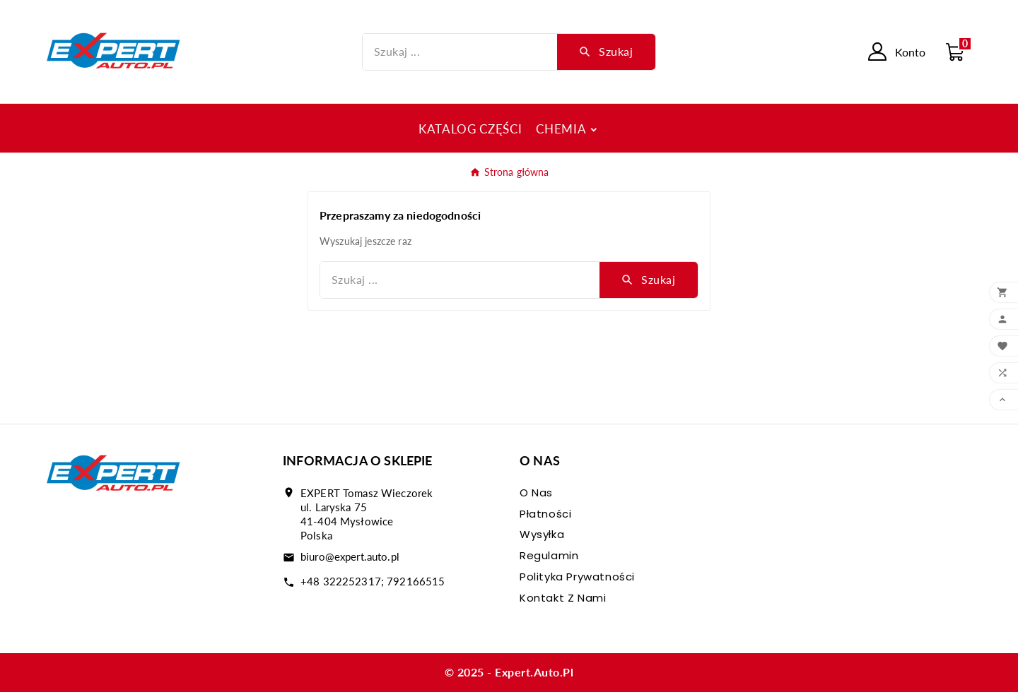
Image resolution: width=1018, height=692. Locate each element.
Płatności (545, 513)
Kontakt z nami (563, 597)
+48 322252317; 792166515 (372, 581)
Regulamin (549, 555)
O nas (536, 492)
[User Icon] (896, 51)
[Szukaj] (460, 52)
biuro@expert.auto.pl (349, 556)
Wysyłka (542, 534)
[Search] (606, 51)
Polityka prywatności (577, 576)
